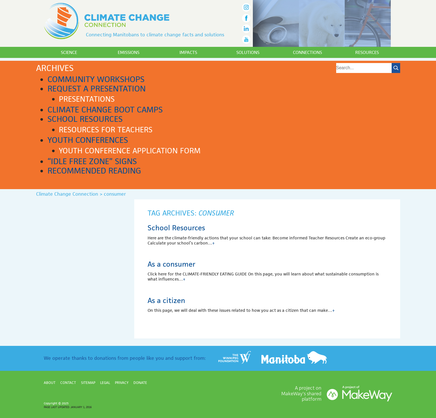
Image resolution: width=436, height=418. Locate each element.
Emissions (128, 52)
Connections (307, 52)
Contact (68, 382)
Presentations (87, 99)
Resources (367, 52)
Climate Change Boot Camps (105, 109)
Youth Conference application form (130, 151)
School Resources (85, 119)
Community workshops (95, 79)
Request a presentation (96, 88)
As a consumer (171, 264)
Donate (140, 382)
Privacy (122, 382)
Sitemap (88, 382)
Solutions (247, 52)
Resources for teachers (105, 130)
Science (69, 52)
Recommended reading (94, 171)
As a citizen (166, 300)
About (49, 382)
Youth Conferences (87, 140)
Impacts (188, 52)
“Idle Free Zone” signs (92, 161)
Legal (105, 382)
